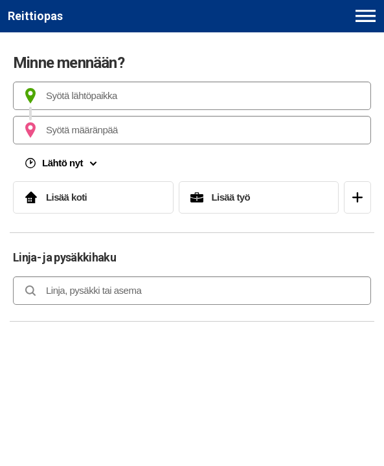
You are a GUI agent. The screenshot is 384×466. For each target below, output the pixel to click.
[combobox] (192, 96)
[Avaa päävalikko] (366, 16)
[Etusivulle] (35, 16)
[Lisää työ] (259, 197)
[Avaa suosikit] (357, 197)
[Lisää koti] (93, 197)
